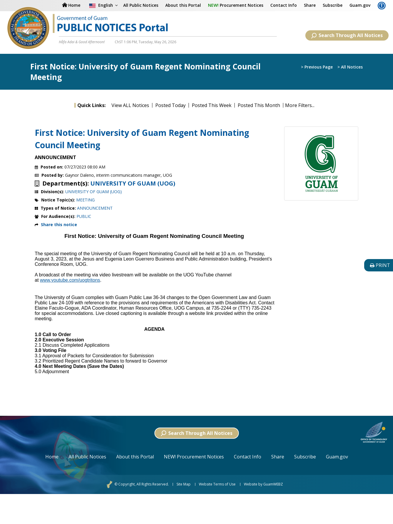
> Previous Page (317, 67)
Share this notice (59, 224)
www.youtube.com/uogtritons (70, 280)
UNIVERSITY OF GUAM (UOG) (132, 183)
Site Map (183, 484)
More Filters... (299, 105)
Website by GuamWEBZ (263, 484)
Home (52, 456)
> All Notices (350, 67)
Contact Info (283, 5)
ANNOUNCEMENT (95, 208)
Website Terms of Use (217, 484)
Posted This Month (259, 105)
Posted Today (170, 105)
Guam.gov (359, 5)
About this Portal (183, 5)
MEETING (85, 200)
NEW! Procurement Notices (194, 456)
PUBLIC (83, 216)
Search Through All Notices (347, 35)
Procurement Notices (235, 5)
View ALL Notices (130, 105)
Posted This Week (212, 105)
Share (310, 5)
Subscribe (332, 5)
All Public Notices (87, 456)
